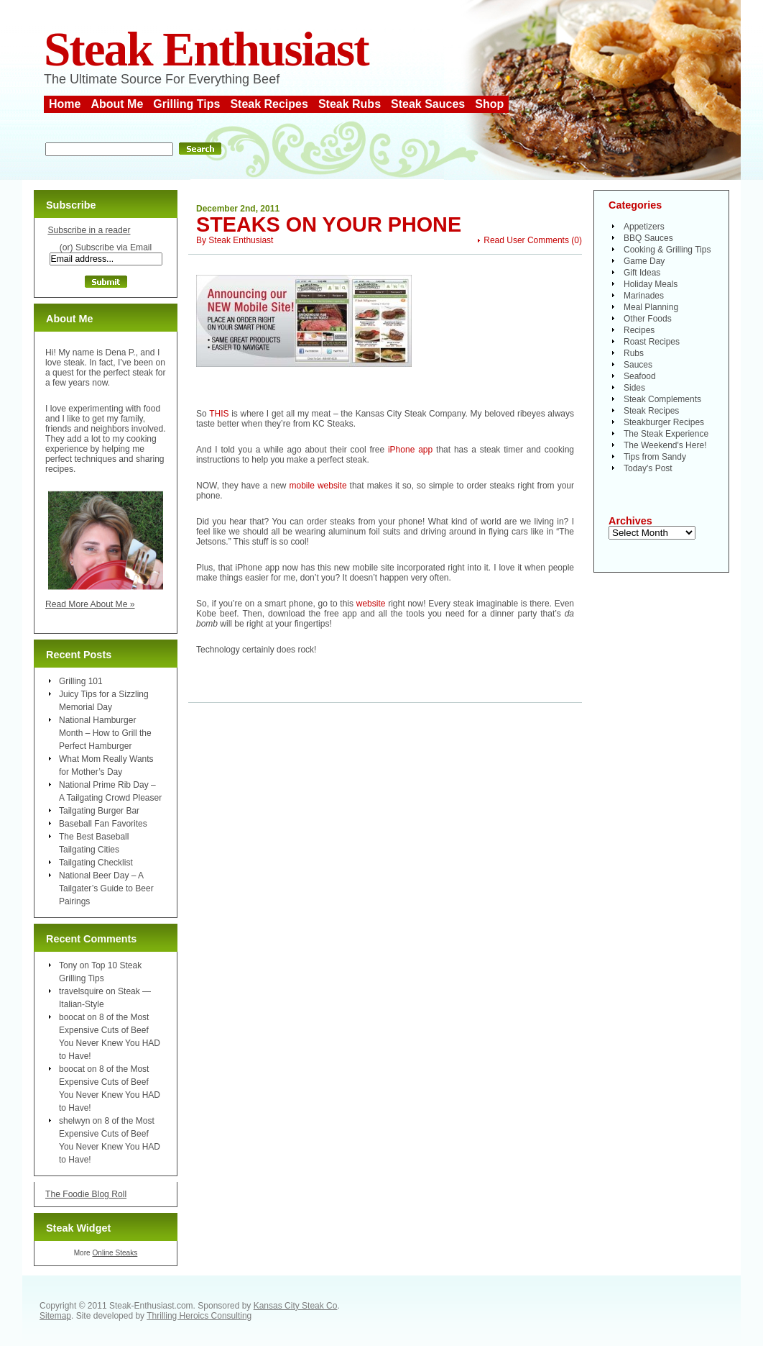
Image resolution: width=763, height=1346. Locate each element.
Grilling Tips (186, 104)
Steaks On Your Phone (328, 224)
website (371, 604)
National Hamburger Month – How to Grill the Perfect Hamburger (105, 733)
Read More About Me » (90, 604)
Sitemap (55, 1316)
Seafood (640, 376)
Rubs (634, 353)
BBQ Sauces (648, 238)
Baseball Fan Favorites (103, 824)
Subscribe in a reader (88, 230)
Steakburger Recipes (664, 422)
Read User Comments (526, 240)
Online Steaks (114, 1253)
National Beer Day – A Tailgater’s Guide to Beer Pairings (106, 888)
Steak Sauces (428, 104)
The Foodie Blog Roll (85, 1194)
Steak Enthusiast (206, 49)
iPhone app (410, 450)
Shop (489, 104)
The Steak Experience (666, 434)
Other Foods (648, 319)
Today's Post (648, 468)
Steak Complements (662, 399)
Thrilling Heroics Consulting (199, 1316)
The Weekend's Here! (665, 445)
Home (64, 104)
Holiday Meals (651, 284)
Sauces (638, 365)
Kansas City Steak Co (296, 1306)
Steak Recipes (269, 104)
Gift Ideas (642, 273)
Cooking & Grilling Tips (667, 250)
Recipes (639, 330)
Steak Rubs (349, 104)
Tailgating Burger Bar (99, 811)
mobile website (318, 486)
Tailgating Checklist (96, 863)
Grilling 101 (81, 681)
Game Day (644, 261)
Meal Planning (651, 307)
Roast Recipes (652, 342)
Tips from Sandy (655, 457)
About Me (117, 104)
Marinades (644, 296)
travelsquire (81, 991)
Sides (634, 388)
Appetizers (644, 227)
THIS (218, 414)
